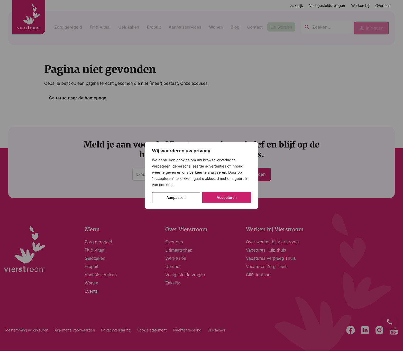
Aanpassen (176, 197)
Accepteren (227, 197)
